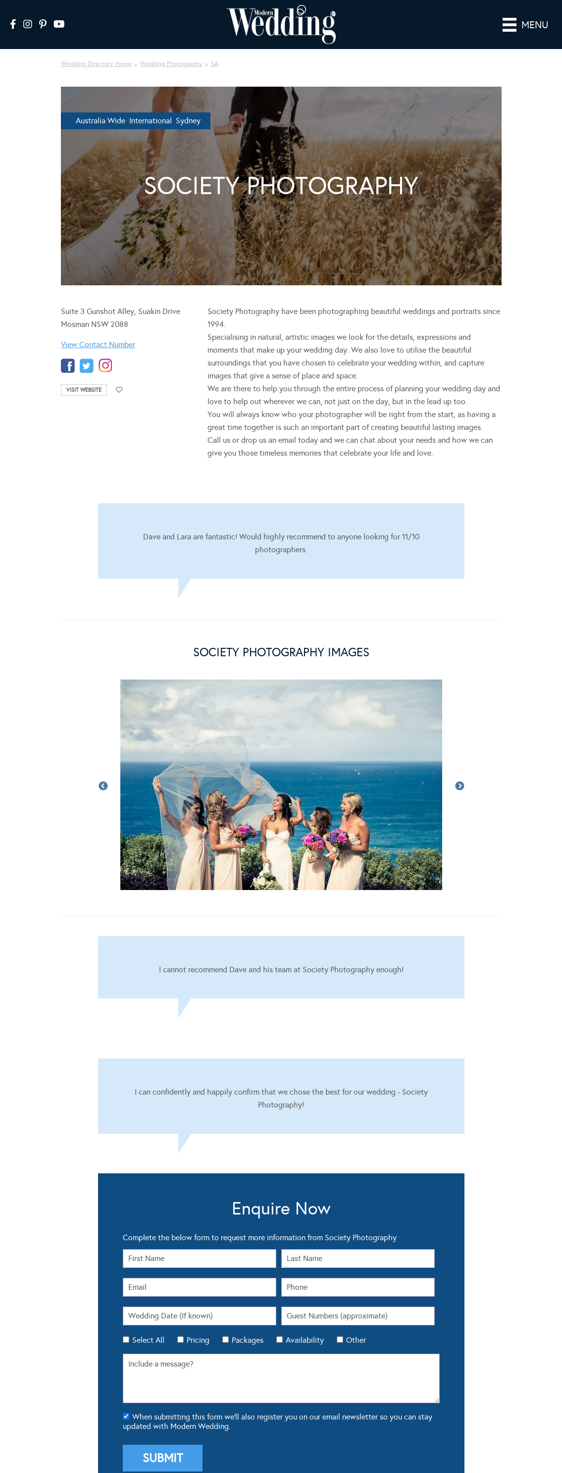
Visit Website (84, 376)
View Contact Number (98, 330)
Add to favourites (119, 376)
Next (459, 773)
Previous (103, 773)
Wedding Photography (171, 50)
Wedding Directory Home (96, 50)
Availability (305, 1326)
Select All (148, 1326)
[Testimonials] (281, 527)
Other (356, 1326)
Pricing (198, 1326)
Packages (247, 1326)
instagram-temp (105, 352)
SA (214, 50)
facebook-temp (68, 352)
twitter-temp (87, 352)
